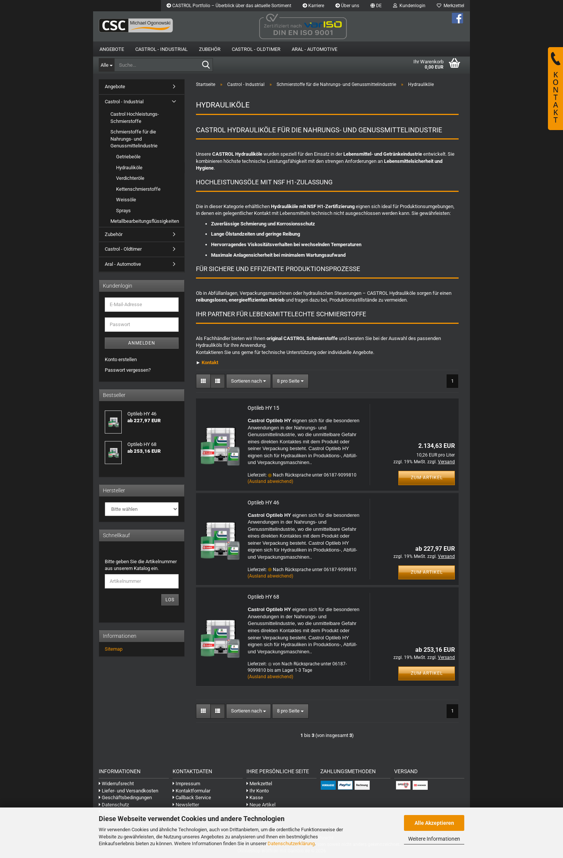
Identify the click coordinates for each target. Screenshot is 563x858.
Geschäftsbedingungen (125, 797)
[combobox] (248, 381)
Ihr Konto (257, 791)
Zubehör (209, 49)
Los (169, 599)
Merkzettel (450, 5)
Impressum (186, 783)
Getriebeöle (128, 156)
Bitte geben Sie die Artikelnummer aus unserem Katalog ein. (141, 565)
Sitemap (113, 649)
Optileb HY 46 (263, 502)
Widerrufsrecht (116, 783)
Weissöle (126, 199)
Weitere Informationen (434, 839)
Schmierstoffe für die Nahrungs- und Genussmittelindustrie (134, 139)
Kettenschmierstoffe (138, 189)
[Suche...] (106, 65)
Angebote (111, 49)
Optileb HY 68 (263, 597)
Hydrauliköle (129, 167)
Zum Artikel (427, 477)
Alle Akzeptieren (434, 823)
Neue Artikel (260, 804)
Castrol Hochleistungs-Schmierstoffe (134, 117)
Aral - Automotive (314, 49)
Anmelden (141, 343)
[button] (376, 5)
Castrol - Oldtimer (256, 49)
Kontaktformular (191, 791)
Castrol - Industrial (161, 49)
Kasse (254, 797)
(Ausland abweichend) (270, 481)
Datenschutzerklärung (291, 843)
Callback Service (192, 797)
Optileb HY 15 (263, 408)
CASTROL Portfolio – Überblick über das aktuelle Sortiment (229, 5)
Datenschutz (114, 804)
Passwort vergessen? (128, 370)
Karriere (313, 5)
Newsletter (186, 804)
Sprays (123, 210)
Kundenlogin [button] (409, 5)
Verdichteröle (130, 178)
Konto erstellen (121, 359)
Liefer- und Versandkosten (128, 791)
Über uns (347, 5)
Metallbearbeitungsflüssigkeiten (144, 221)
